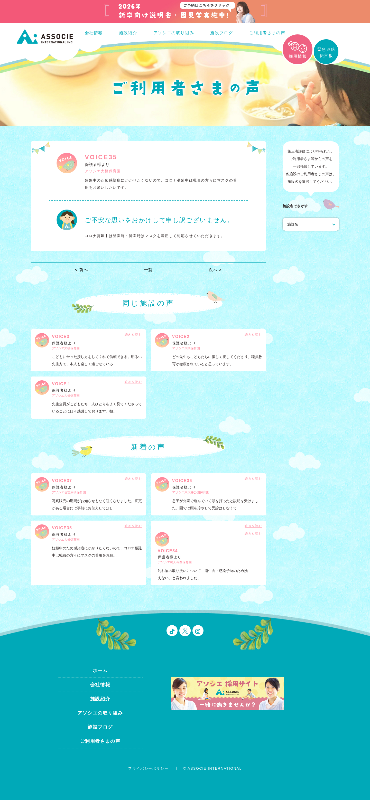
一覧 (148, 270)
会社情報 (94, 33)
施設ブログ (221, 33)
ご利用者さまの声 (267, 33)
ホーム (100, 670)
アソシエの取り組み (173, 33)
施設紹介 (128, 33)
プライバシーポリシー (148, 769)
